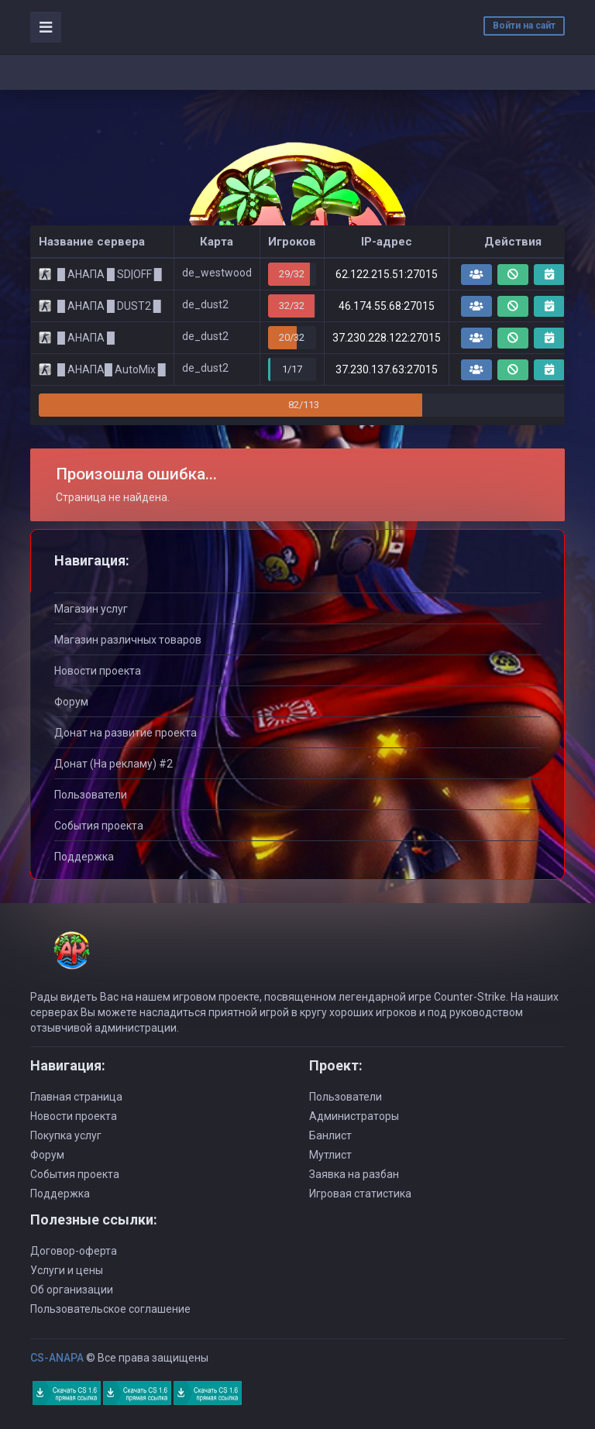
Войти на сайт (524, 25)
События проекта (98, 825)
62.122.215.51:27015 (386, 274)
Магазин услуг (91, 609)
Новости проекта (97, 671)
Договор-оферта (73, 1251)
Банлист (330, 1135)
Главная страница (76, 1097)
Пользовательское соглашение (110, 1309)
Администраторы (354, 1116)
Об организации (71, 1289)
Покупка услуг (65, 1135)
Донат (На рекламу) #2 (113, 763)
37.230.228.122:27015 (386, 337)
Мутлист (330, 1155)
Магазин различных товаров (127, 640)
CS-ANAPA (57, 1358)
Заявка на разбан (354, 1174)
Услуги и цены (66, 1270)
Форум (71, 702)
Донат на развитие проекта (125, 733)
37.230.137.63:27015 (386, 369)
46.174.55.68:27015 (387, 306)
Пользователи (90, 794)
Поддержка (84, 856)
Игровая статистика (360, 1193)
